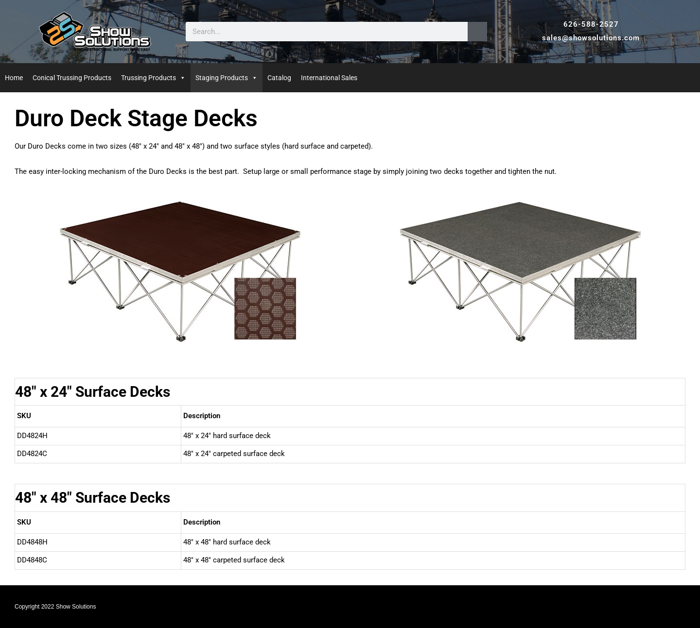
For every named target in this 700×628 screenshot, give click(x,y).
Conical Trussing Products (72, 78)
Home (14, 78)
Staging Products (221, 78)
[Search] (477, 31)
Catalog (279, 78)
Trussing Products (148, 78)
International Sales (329, 78)
